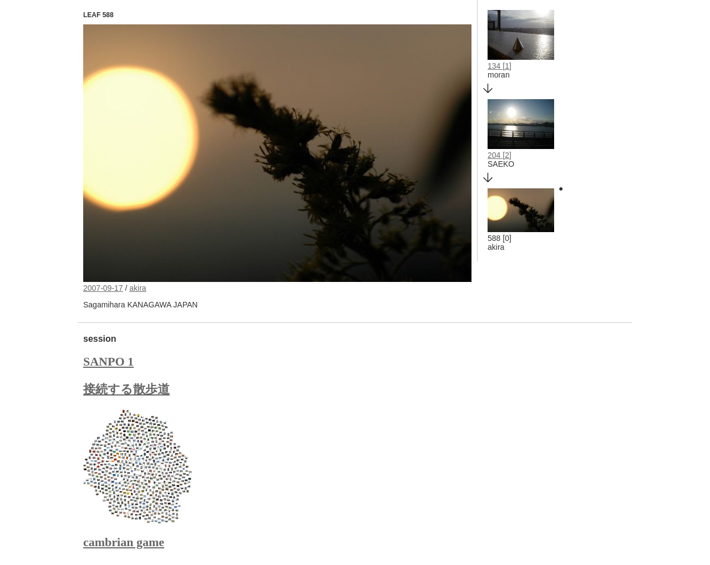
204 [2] (499, 155)
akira (137, 288)
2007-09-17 (103, 288)
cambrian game (123, 542)
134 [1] (499, 65)
